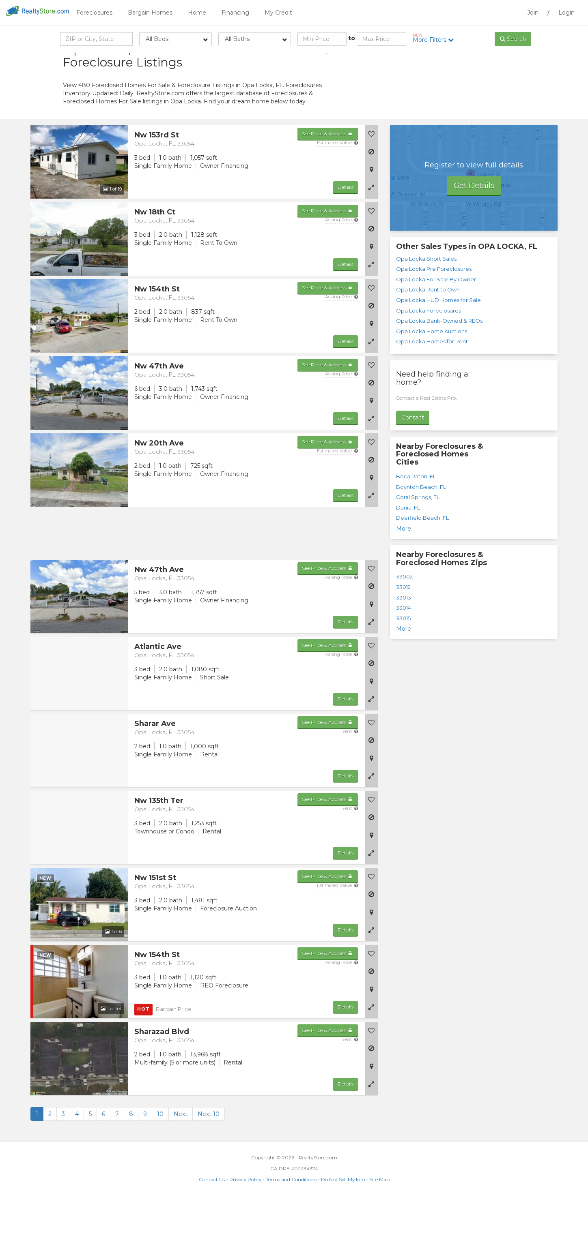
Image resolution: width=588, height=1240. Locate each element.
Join (532, 12)
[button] (371, 228)
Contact (412, 458)
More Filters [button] (436, 38)
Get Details (474, 226)
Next (180, 1155)
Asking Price (341, 260)
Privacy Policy (245, 1220)
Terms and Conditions (291, 1220)
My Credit (278, 12)
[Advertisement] (452, 111)
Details (345, 228)
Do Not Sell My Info (343, 1220)
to (351, 38)
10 (160, 1155)
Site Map (379, 1220)
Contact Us (212, 1220)
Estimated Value (337, 183)
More (403, 569)
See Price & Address (327, 174)
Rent (349, 772)
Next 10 (209, 1155)
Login (566, 12)
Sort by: (461, 59)
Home (197, 12)
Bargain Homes (150, 12)
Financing (235, 12)
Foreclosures (94, 12)
